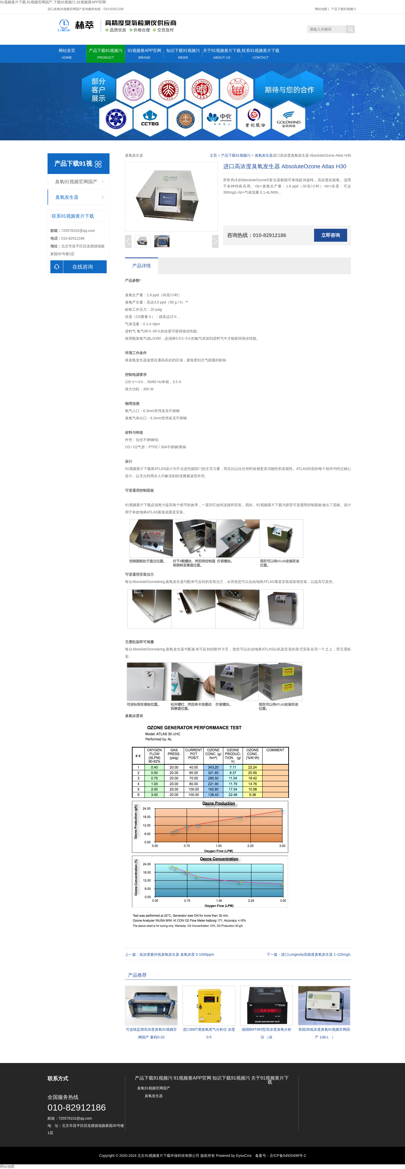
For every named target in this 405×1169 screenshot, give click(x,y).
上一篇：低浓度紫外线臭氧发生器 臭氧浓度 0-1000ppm (169, 954)
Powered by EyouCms (233, 1155)
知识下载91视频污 (183, 53)
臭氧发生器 (67, 197)
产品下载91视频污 (343, 9)
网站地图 (321, 9)
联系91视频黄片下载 (260, 53)
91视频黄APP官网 (144, 53)
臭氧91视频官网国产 (76, 181)
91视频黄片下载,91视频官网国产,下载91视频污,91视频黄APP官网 (53, 2)
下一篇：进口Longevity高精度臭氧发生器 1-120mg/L (309, 954)
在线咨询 (71, 266)
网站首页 (67, 53)
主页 (213, 155)
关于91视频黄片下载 (221, 53)
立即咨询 (330, 235)
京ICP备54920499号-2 (288, 1155)
